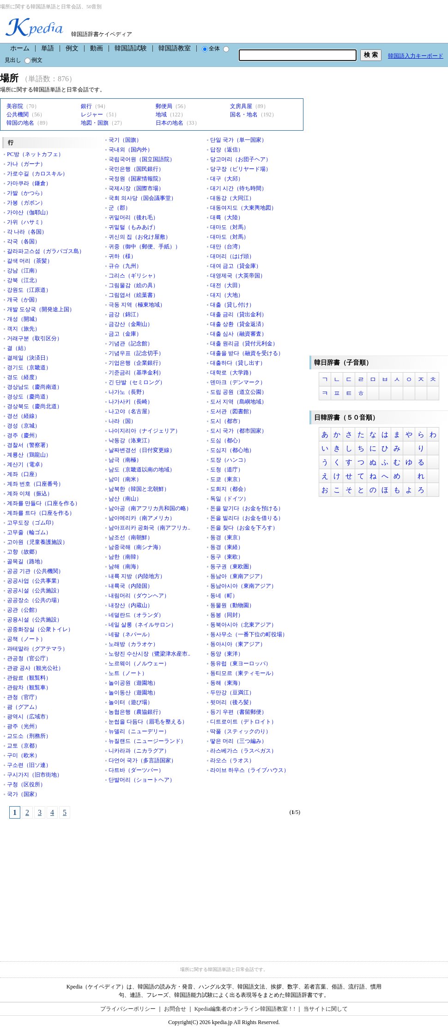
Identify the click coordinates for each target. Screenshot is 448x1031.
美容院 (14, 106)
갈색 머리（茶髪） (30, 261)
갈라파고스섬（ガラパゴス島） (46, 251)
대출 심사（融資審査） (238, 334)
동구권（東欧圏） (232, 566)
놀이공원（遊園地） (133, 683)
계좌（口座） (23, 474)
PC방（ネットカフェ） (35, 154)
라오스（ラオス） (232, 760)
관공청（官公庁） (29, 658)
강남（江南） (23, 270)
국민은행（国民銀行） (136, 169)
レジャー (92, 114)
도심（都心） (226, 440)
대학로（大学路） (232, 372)
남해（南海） (125, 566)
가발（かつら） (26, 193)
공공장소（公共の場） (34, 600)
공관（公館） (23, 610)
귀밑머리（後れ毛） (133, 217)
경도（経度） (23, 377)
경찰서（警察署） (29, 445)
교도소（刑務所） (29, 736)
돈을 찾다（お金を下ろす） (244, 528)
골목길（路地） (26, 561)
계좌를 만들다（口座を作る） (43, 503)
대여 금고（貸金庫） (235, 266)
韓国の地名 (20, 123)
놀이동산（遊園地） (133, 692)
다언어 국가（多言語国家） (142, 760)
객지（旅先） (23, 329)
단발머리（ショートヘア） (142, 780)
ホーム (20, 48)
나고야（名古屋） (131, 411)
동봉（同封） (226, 615)
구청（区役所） (26, 784)
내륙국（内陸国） (131, 586)
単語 (47, 48)
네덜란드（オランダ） (136, 615)
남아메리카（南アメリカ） (142, 518)
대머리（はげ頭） (232, 256)
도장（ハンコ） (229, 460)
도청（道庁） (226, 469)
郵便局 (164, 106)
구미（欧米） (23, 755)
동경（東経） (226, 547)
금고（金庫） (125, 334)
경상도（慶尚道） (29, 396)
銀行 (86, 106)
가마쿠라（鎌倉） (29, 183)
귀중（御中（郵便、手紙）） (145, 246)
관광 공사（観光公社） (35, 668)
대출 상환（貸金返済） (238, 324)
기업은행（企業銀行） (136, 363)
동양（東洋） (226, 654)
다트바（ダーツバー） (136, 770)
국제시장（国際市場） (136, 188)
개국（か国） (23, 299)
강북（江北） (23, 280)
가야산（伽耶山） (29, 212)
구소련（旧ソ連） (29, 765)
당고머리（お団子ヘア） (240, 159)
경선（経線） (23, 416)
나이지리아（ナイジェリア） (145, 431)
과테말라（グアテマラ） (37, 648)
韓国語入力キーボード (415, 56)
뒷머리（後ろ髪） (232, 702)
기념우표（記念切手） (136, 353)
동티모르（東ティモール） (243, 673)
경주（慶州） (23, 435)
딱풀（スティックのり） (240, 731)
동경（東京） (226, 537)
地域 (161, 114)
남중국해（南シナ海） (136, 547)
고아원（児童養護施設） (37, 542)
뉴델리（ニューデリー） (139, 731)
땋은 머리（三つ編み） (238, 741)
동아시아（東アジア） (238, 644)
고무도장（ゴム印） (32, 522)
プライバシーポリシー (128, 1009)
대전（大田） (226, 285)
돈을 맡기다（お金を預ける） (247, 508)
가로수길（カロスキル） (37, 173)
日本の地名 (169, 123)
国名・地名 (244, 114)
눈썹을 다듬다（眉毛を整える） (148, 721)
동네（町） (224, 595)
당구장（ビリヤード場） (240, 169)
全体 (211, 48)
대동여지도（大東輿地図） (243, 208)
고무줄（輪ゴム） (29, 532)
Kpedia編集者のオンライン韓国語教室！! (245, 1009)
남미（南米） (125, 479)
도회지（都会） (229, 489)
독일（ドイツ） (229, 498)
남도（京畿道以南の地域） (142, 469)
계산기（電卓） (26, 464)
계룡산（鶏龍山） (29, 455)
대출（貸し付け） (232, 304)
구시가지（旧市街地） (34, 775)
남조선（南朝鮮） (131, 537)
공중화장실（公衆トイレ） (40, 629)
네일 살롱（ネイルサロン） (142, 624)
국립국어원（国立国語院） (142, 159)
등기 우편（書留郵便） (238, 712)
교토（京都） (23, 745)
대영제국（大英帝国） (238, 275)
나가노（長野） (128, 392)
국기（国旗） (125, 140)
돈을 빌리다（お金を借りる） (247, 518)
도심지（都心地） (232, 450)
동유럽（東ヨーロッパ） (240, 663)
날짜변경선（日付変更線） (142, 450)
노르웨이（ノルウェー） (139, 663)
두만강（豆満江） (232, 692)
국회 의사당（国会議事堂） (142, 198)
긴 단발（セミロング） (137, 382)
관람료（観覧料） (29, 678)
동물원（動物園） (232, 605)
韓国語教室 (174, 48)
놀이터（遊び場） (131, 702)
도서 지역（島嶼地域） (238, 401)
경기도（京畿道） (29, 367)
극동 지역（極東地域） (137, 304)
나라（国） (122, 421)
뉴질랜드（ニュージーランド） (147, 741)
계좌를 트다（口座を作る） (41, 513)
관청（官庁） (23, 697)
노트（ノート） (128, 673)
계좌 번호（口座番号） (35, 484)
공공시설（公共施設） (34, 590)
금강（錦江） (125, 314)
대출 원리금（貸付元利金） (244, 343)
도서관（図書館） (232, 411)
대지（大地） (226, 295)
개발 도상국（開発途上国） (41, 309)
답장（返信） (226, 149)
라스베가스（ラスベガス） (243, 751)
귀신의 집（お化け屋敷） (140, 237)
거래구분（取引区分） (34, 338)
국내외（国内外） (131, 149)
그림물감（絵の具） (133, 285)
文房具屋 (241, 106)
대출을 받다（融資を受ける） (247, 353)
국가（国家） (23, 794)
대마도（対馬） (229, 227)
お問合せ (175, 1009)
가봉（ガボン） (26, 202)
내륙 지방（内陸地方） (137, 576)
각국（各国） (23, 241)
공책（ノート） (26, 639)
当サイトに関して (325, 1009)
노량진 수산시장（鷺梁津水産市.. (149, 654)
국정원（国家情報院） (136, 178)
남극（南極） (125, 460)
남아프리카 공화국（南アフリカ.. (149, 528)
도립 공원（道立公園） (238, 392)
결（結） (18, 348)
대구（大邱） (226, 178)
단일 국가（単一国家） (238, 140)
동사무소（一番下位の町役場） (249, 634)
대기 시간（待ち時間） (238, 188)
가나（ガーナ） (26, 164)
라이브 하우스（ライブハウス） (249, 770)
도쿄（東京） (226, 479)
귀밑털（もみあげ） (133, 227)
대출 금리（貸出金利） (238, 314)
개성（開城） (23, 319)
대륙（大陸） (226, 217)
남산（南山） (125, 498)
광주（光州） (23, 726)
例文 (72, 48)
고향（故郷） (23, 552)
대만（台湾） (226, 246)
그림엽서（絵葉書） (133, 295)
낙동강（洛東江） (131, 440)
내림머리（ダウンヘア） (139, 595)
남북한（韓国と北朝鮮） (139, 489)
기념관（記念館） (131, 343)
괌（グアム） (23, 707)
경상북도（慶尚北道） (34, 406)
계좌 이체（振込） (30, 493)
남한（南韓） (125, 557)
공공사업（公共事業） (34, 581)
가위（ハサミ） (26, 222)
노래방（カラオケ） (133, 644)
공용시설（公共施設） (34, 619)
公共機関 (17, 114)
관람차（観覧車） (29, 687)
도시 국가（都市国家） (238, 431)
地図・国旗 (95, 123)
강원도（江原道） (29, 290)
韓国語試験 (131, 48)
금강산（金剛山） (131, 324)
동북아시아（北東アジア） (243, 624)
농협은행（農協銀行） (136, 712)
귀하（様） (122, 256)
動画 (96, 48)
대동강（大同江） (232, 198)
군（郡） (120, 208)
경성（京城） (23, 425)
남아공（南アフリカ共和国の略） (150, 508)
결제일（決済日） (29, 358)
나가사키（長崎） (131, 401)
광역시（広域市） (29, 716)
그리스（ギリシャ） (133, 275)
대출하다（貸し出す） (238, 363)
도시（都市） (226, 421)
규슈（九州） (125, 266)
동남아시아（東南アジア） (243, 586)
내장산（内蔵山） (131, 605)
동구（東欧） (226, 557)
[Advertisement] (69, 885)
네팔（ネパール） (131, 634)
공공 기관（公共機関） (35, 571)
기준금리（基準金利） (136, 372)
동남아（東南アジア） (238, 576)
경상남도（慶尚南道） (34, 387)
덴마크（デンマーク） (238, 382)
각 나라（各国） (27, 232)
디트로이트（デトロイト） (243, 721)
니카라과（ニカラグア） (139, 751)
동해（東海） (226, 683)
